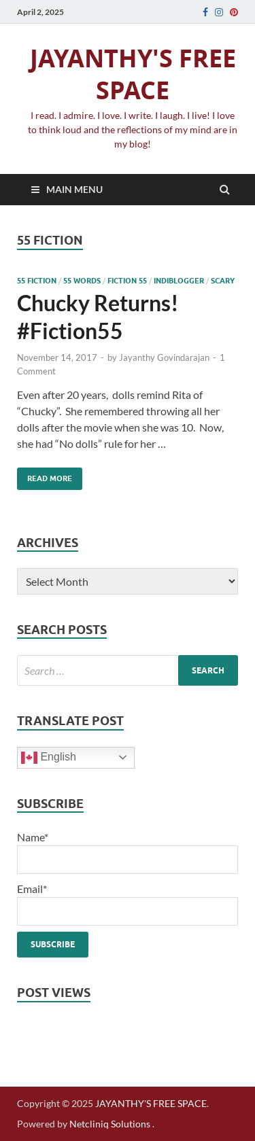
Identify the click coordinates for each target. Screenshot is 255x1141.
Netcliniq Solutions (109, 1123)
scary (223, 280)
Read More (44, 475)
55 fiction (36, 280)
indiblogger (179, 280)
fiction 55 (127, 280)
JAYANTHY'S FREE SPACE (133, 74)
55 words (82, 280)
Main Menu (74, 189)
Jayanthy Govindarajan (164, 357)
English (48, 758)
